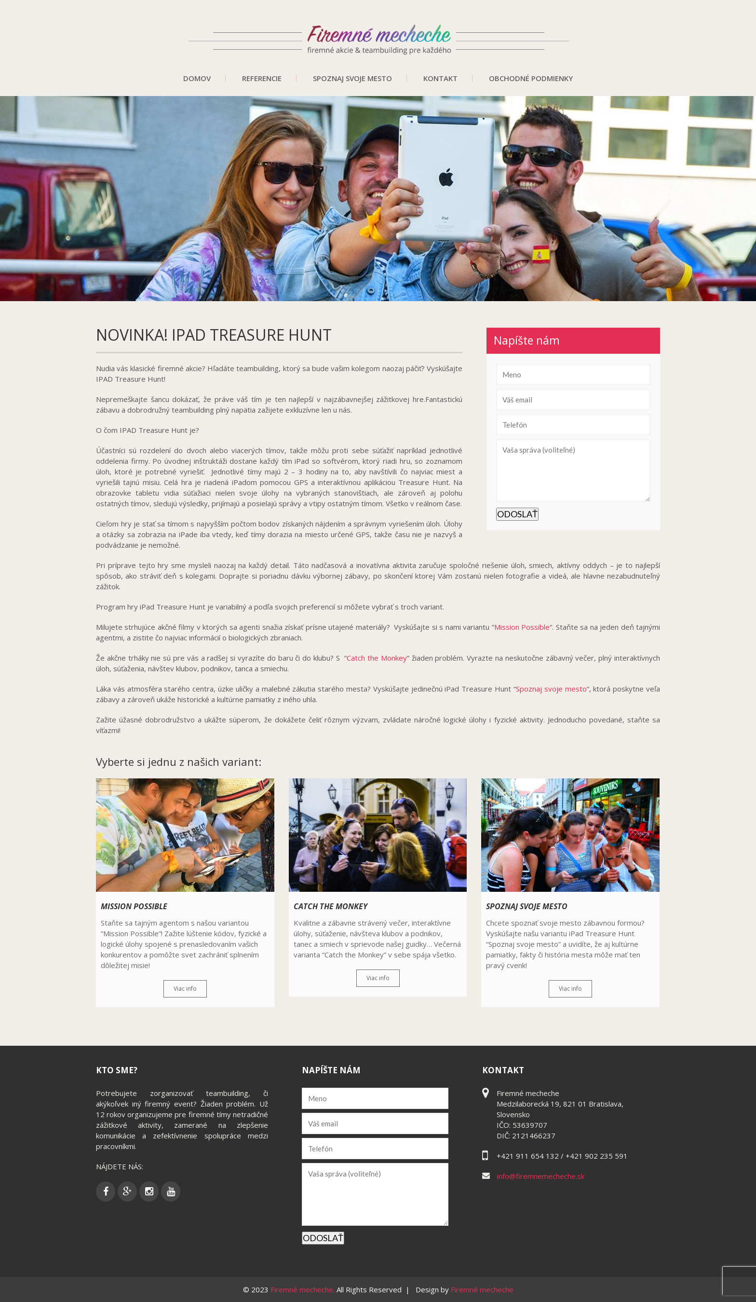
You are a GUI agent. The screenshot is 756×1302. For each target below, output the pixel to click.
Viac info (185, 988)
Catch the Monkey (377, 658)
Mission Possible (522, 627)
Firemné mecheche (482, 1289)
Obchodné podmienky (531, 78)
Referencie (262, 78)
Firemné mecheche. (303, 1289)
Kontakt (440, 78)
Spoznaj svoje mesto (352, 78)
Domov (197, 78)
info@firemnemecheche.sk (540, 1176)
